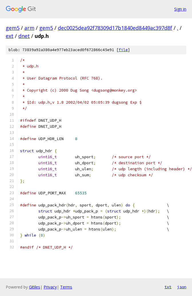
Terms (66, 287)
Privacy (50, 287)
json (181, 286)
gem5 (12, 27)
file (123, 49)
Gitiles (34, 287)
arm (29, 27)
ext (9, 35)
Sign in (180, 9)
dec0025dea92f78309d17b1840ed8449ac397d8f (115, 27)
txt (167, 286)
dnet (24, 35)
